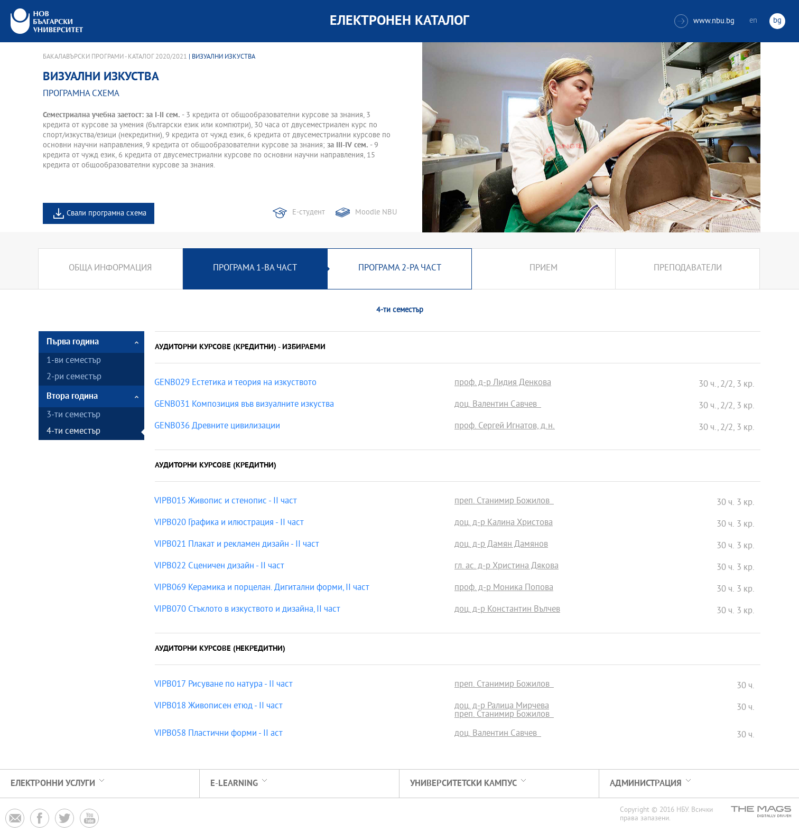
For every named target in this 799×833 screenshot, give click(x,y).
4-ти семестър (73, 431)
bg (777, 21)
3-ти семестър (73, 415)
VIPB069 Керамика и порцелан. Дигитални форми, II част (261, 588)
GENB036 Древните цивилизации (217, 427)
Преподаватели (688, 268)
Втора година (72, 396)
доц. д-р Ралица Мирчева (501, 707)
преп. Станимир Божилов (504, 502)
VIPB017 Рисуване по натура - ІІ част (223, 685)
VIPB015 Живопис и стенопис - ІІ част (225, 502)
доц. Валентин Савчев (497, 405)
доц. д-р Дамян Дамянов (501, 545)
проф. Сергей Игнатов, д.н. (504, 427)
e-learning (234, 783)
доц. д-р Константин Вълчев (507, 610)
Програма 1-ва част (255, 268)
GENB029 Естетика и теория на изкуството (235, 383)
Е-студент (308, 213)
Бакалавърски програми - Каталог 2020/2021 (115, 57)
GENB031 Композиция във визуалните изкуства (244, 405)
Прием (543, 268)
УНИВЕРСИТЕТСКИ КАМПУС (463, 783)
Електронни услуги (53, 783)
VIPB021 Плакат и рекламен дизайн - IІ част (236, 545)
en (753, 21)
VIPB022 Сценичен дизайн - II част (219, 567)
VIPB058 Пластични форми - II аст (218, 734)
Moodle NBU (376, 213)
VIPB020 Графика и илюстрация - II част (229, 523)
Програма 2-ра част (399, 268)
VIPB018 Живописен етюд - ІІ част (218, 707)
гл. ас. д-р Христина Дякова (506, 567)
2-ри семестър (74, 377)
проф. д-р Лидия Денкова (502, 383)
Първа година (73, 342)
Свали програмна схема (106, 214)
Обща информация (110, 268)
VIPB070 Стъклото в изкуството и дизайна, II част (247, 610)
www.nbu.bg (704, 21)
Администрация (646, 783)
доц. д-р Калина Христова (503, 523)
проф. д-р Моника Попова (503, 588)
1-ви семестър (74, 361)
